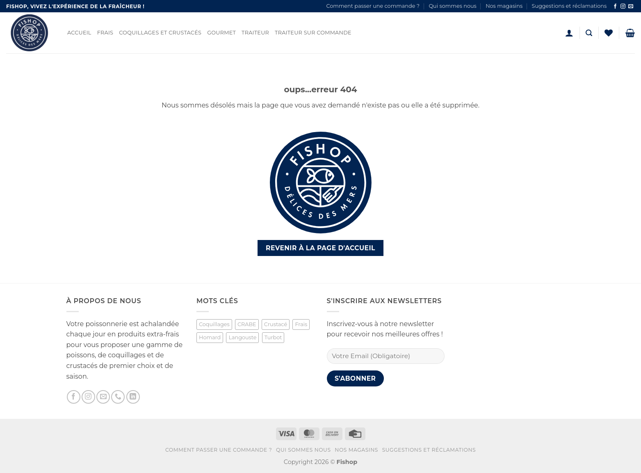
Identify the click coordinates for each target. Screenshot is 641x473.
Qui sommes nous (452, 6)
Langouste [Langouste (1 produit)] (242, 337)
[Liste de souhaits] (609, 33)
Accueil (79, 33)
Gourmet (221, 33)
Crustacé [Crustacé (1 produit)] (275, 324)
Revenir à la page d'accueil (320, 248)
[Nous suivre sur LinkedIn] (133, 397)
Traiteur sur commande (313, 33)
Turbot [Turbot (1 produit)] (273, 337)
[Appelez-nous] (118, 397)
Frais (105, 33)
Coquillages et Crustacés (160, 33)
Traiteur (255, 33)
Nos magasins (504, 6)
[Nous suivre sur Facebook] (615, 6)
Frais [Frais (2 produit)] (301, 324)
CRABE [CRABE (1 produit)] (246, 324)
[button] (569, 33)
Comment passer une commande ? (373, 6)
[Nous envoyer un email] (630, 6)
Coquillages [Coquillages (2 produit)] (214, 324)
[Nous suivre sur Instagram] (622, 6)
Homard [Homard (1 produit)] (210, 337)
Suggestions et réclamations (569, 6)
